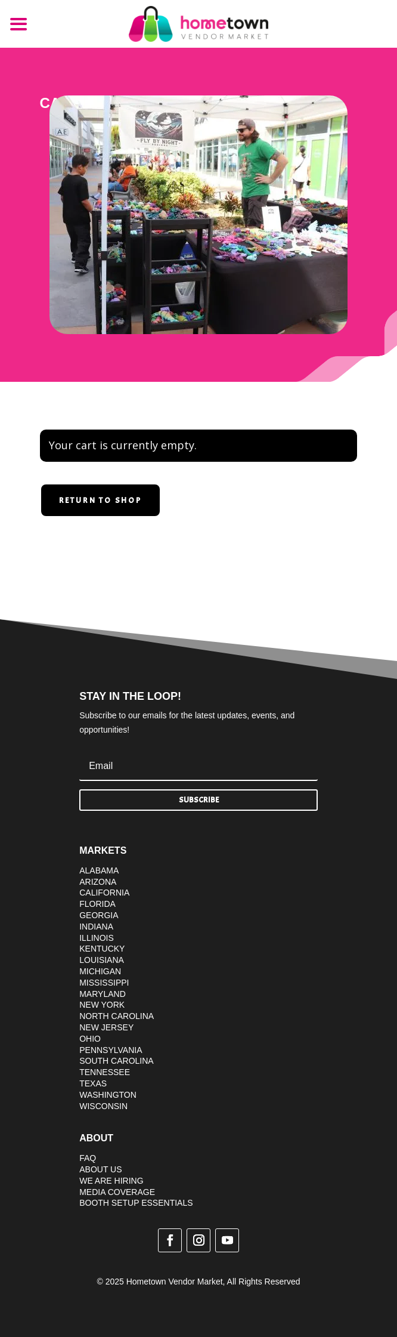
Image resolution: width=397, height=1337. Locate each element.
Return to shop (100, 500)
